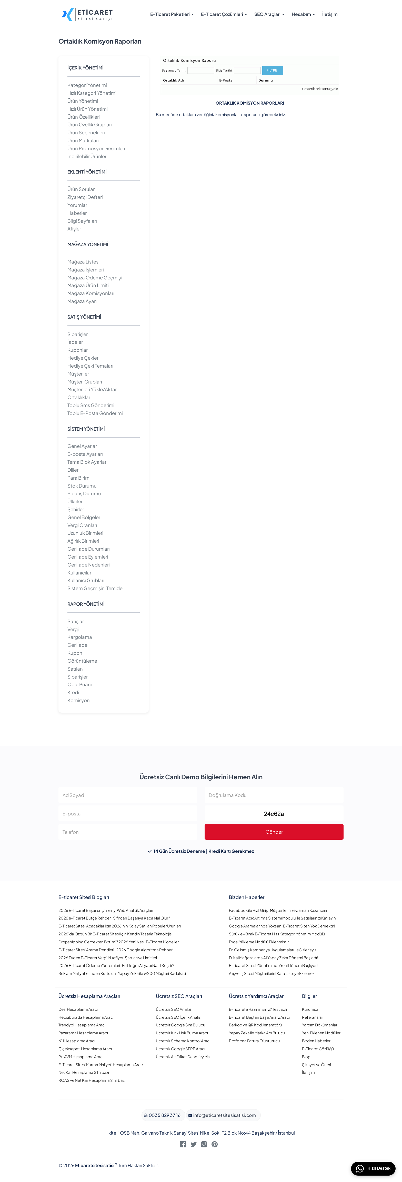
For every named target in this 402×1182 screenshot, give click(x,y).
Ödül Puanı (79, 684)
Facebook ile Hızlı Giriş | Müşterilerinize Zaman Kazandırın (278, 910)
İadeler (75, 342)
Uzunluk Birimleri (85, 533)
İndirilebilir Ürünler (86, 156)
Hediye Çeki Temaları (90, 366)
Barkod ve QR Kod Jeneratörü (255, 1024)
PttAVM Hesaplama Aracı (80, 1056)
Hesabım (301, 14)
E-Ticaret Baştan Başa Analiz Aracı (259, 1017)
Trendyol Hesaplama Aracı (81, 1024)
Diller (72, 470)
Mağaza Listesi (83, 262)
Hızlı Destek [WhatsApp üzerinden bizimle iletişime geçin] (373, 1169)
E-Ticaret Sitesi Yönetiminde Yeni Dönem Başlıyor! (273, 965)
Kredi (73, 692)
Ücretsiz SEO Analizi (173, 1009)
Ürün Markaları (83, 140)
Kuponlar (77, 350)
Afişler (74, 228)
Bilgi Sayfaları (82, 221)
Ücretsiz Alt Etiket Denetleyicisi (183, 1056)
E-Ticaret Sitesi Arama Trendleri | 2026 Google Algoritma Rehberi (115, 949)
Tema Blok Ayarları (87, 462)
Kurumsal (310, 1009)
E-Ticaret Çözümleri (222, 14)
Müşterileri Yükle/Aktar (92, 389)
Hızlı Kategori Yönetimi (91, 93)
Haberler (77, 213)
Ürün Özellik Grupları (89, 124)
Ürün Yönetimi (82, 101)
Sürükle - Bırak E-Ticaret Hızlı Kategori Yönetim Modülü (277, 933)
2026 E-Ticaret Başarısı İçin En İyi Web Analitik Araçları (105, 910)
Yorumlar (77, 205)
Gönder (274, 832)
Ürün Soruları (81, 189)
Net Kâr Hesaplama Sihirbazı (83, 1072)
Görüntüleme (82, 661)
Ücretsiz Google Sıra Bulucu (180, 1024)
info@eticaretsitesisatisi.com (224, 1115)
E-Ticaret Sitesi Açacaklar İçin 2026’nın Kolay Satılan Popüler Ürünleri (119, 925)
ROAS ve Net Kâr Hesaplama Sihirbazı (91, 1080)
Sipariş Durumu (84, 493)
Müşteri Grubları (84, 382)
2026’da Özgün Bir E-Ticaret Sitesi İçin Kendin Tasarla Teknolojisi (115, 933)
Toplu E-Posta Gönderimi (95, 413)
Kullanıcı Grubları (85, 580)
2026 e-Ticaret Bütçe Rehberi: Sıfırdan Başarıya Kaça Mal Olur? (114, 917)
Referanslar (312, 1017)
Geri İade (77, 645)
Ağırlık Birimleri (83, 541)
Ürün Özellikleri (83, 117)
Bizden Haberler (316, 1040)
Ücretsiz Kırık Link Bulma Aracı (182, 1032)
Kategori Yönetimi (87, 85)
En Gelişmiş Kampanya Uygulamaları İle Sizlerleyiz (272, 949)
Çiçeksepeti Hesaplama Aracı (85, 1048)
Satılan (75, 669)
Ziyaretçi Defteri (85, 197)
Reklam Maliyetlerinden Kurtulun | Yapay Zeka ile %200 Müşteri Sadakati (122, 973)
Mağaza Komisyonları (90, 293)
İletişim (330, 14)
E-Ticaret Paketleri (170, 14)
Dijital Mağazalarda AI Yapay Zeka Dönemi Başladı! (273, 957)
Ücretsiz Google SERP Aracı (180, 1048)
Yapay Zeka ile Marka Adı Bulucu (257, 1032)
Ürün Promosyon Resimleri (96, 148)
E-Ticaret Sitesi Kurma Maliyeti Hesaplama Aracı (101, 1064)
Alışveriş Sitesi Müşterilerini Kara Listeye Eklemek (272, 973)
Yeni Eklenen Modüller (321, 1032)
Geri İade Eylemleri (87, 557)
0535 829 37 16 (164, 1115)
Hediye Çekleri (83, 358)
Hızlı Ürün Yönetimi (87, 109)
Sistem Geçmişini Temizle (95, 588)
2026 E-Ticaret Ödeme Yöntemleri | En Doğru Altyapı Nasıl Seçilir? (116, 965)
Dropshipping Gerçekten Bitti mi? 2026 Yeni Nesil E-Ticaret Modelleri (118, 941)
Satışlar (75, 621)
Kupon (74, 653)
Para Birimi (79, 478)
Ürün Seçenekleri (86, 132)
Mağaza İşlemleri (85, 269)
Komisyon (78, 700)
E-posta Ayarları (85, 454)
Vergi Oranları (82, 525)
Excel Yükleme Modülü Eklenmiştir (259, 941)
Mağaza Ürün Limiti (88, 285)
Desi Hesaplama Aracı (78, 1009)
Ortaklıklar (78, 397)
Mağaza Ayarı (82, 301)
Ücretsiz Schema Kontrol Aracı (183, 1040)
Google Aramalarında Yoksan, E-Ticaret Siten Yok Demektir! (282, 925)
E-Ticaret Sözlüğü (318, 1048)
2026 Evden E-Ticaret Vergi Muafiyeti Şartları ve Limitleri (107, 957)
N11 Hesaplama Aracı (76, 1040)
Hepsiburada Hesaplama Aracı (86, 1017)
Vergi (73, 629)
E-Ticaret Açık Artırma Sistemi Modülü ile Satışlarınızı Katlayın (282, 917)
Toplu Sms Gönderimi (90, 405)
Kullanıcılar (79, 572)
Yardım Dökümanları (320, 1024)
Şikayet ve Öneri (316, 1064)
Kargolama (79, 637)
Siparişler (77, 334)
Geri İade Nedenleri (88, 565)
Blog (306, 1056)
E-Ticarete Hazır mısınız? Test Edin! (259, 1009)
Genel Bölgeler (83, 517)
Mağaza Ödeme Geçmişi (94, 277)
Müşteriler (78, 374)
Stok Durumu (82, 486)
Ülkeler (75, 501)
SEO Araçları (267, 14)
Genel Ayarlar (82, 446)
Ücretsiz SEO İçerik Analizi (178, 1017)
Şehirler (75, 509)
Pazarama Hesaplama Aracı (83, 1032)
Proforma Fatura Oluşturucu (254, 1040)
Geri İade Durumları (88, 549)
